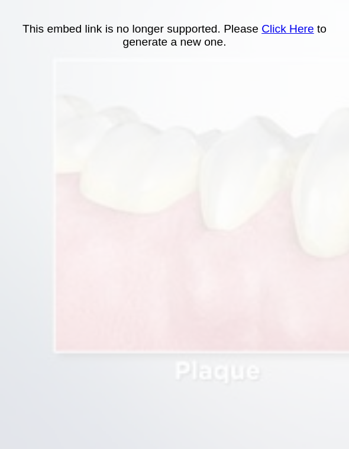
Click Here (287, 29)
